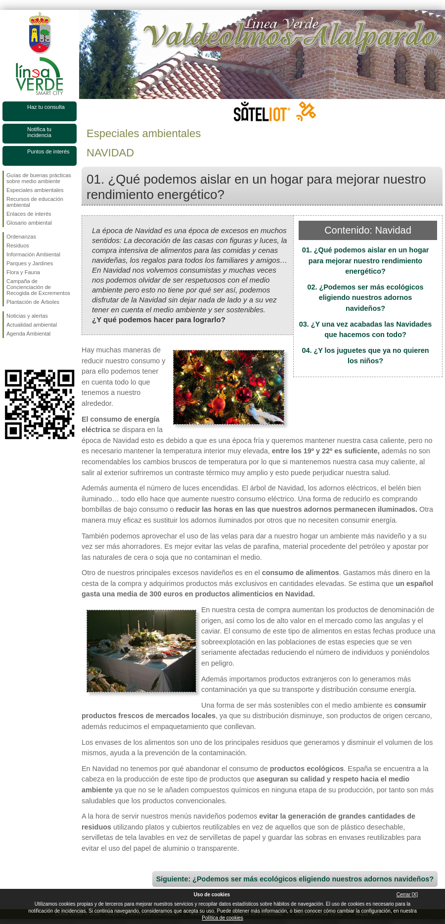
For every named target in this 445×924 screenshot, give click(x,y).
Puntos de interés (48, 151)
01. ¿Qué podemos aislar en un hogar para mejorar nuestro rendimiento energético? (365, 260)
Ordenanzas (21, 237)
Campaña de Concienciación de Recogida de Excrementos (38, 287)
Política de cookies (222, 918)
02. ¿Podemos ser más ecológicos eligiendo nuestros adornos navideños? (365, 297)
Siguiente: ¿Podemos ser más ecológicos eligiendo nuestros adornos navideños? (295, 879)
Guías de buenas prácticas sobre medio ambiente (38, 178)
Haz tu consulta (46, 107)
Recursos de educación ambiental (34, 202)
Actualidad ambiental (31, 325)
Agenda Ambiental (28, 334)
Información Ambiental (33, 254)
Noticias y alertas (27, 316)
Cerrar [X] (407, 894)
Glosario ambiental (29, 223)
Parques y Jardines (29, 263)
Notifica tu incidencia (39, 132)
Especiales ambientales (35, 190)
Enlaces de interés (28, 214)
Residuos (17, 245)
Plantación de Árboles (32, 302)
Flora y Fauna (23, 272)
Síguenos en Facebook (8, 354)
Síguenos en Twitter (25, 354)
